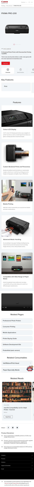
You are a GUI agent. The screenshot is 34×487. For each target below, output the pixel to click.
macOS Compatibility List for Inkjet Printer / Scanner (15, 409)
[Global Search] (29, 2)
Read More (8, 415)
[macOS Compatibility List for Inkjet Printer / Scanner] (16, 400)
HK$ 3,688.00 (7, 49)
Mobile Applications (9, 332)
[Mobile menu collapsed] (32, 2)
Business (23, 2)
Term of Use (7, 483)
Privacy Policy (15, 483)
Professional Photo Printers (12, 321)
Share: (3, 426)
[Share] (8, 426)
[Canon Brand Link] (4, 2)
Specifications (20, 72)
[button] (14, 44)
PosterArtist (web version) (11, 350)
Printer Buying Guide (10, 338)
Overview (7, 72)
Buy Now (5, 63)
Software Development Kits (12, 344)
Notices (5, 412)
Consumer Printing (9, 326)
